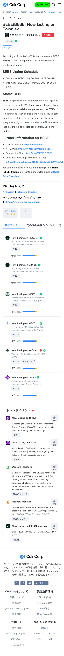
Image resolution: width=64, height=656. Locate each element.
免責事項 (17, 614)
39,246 (15, 12)
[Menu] (59, 5)
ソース (7, 47)
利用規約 (17, 603)
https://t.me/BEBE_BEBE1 (38, 153)
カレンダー (8, 18)
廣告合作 (17, 628)
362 (30, 12)
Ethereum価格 (44, 603)
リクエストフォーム (16, 633)
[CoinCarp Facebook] (22, 583)
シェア (25, 213)
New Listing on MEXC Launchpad (30, 526)
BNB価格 (45, 608)
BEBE (19, 18)
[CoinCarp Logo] (15, 5)
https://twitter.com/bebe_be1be (35, 148)
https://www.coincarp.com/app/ (23, 202)
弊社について (17, 597)
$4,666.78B (49, 12)
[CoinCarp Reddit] (29, 583)
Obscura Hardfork (22, 467)
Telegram (21, 192)
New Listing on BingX (24, 418)
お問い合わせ (17, 639)
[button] (41, 583)
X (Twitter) (9, 192)
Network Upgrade (21, 501)
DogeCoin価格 (44, 614)
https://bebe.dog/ (33, 144)
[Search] (53, 5)
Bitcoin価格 (45, 597)
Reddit (33, 192)
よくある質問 (17, 644)
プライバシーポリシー (17, 608)
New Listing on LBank (24, 442)
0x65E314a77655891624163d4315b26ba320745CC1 (34, 162)
